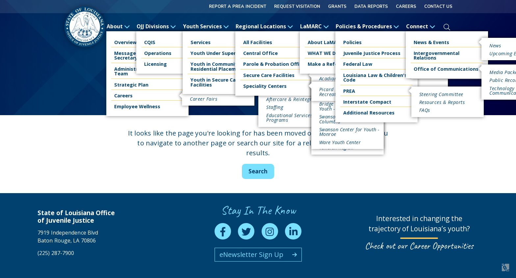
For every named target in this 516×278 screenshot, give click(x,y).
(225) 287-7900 (56, 253)
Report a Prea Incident (237, 7)
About (118, 26)
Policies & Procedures (367, 26)
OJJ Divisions (156, 26)
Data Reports (371, 7)
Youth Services (206, 26)
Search (258, 171)
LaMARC (314, 26)
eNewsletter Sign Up (251, 254)
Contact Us (438, 7)
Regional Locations (264, 26)
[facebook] (223, 231)
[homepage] (84, 27)
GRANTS (337, 7)
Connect (420, 26)
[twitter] (246, 231)
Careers (406, 7)
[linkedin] (293, 231)
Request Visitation (297, 7)
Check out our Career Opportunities (419, 245)
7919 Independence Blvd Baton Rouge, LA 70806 (68, 236)
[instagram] (270, 231)
